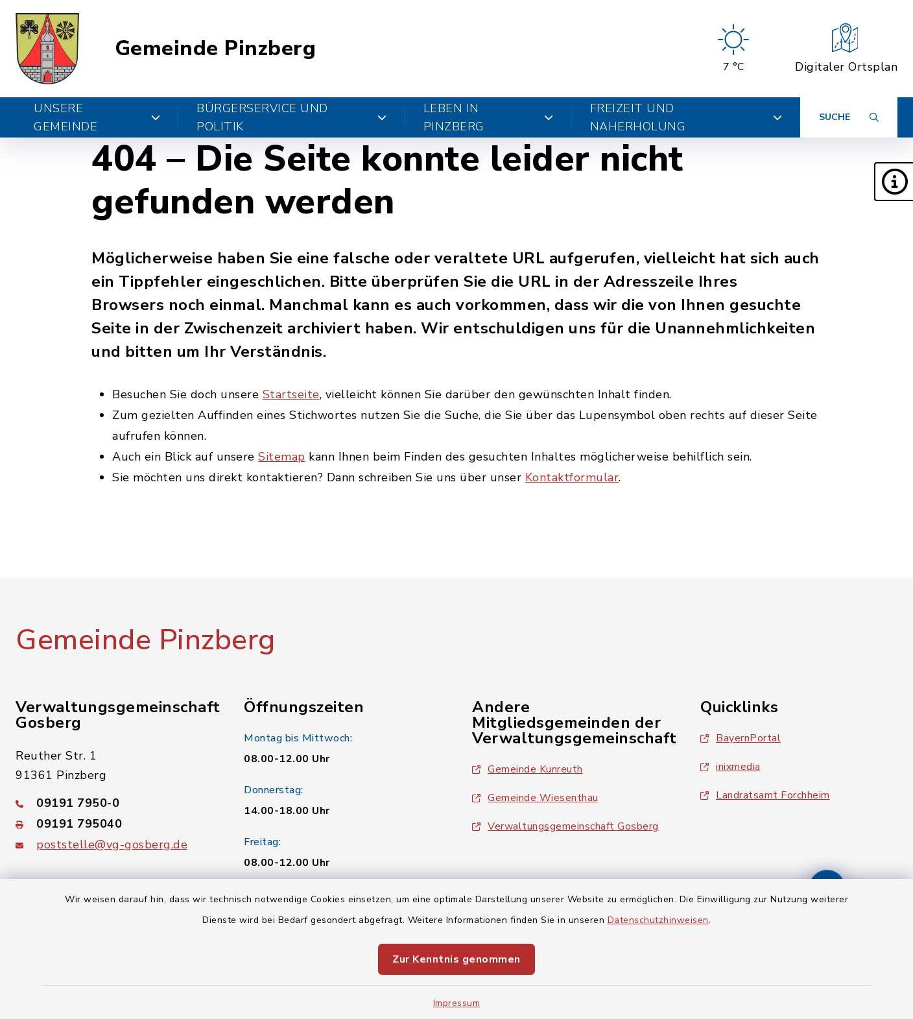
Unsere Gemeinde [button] (97, 117)
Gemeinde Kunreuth (527, 769)
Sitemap (281, 456)
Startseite (291, 394)
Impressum (456, 1003)
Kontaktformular (572, 477)
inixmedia (730, 767)
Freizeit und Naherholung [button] (686, 117)
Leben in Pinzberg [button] (488, 117)
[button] (893, 181)
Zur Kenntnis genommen (456, 959)
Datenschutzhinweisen (658, 920)
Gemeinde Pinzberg (215, 48)
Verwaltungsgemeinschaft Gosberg (565, 826)
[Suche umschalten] (848, 117)
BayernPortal (740, 738)
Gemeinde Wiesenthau (535, 798)
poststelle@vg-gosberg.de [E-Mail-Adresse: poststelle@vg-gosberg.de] (111, 844)
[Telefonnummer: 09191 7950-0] (114, 803)
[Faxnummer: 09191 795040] (114, 824)
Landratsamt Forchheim (765, 795)
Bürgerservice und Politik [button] (291, 117)
